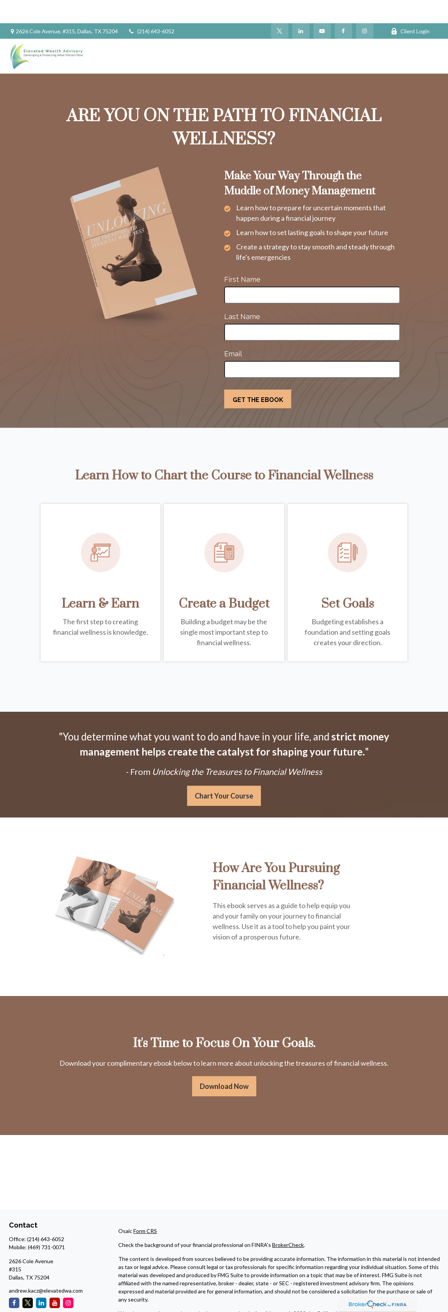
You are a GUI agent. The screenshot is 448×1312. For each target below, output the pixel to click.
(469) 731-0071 (46, 1224)
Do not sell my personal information (310, 1298)
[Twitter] (279, 7)
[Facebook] (343, 7)
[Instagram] (68, 1279)
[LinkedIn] (301, 7)
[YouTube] (322, 7)
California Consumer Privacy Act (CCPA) (365, 1290)
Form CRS (145, 1207)
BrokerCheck (288, 1221)
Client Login (410, 8)
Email (233, 330)
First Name (242, 256)
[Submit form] (258, 376)
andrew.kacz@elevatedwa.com (46, 1267)
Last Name (242, 293)
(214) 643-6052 (151, 8)
